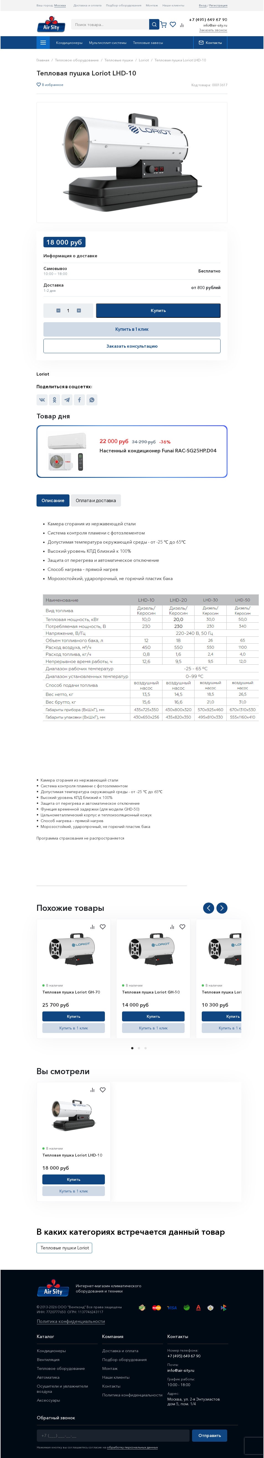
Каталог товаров (43, 42)
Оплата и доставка (96, 500)
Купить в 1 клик (132, 329)
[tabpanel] (74, 979)
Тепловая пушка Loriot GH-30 (231, 992)
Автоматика (48, 1377)
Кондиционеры (69, 42)
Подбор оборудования (123, 5)
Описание (53, 500)
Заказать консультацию (132, 346)
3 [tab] (146, 1048)
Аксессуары (48, 1400)
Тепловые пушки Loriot (64, 1247)
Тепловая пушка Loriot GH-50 (151, 992)
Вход (202, 5)
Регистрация (218, 5)
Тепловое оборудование (61, 1368)
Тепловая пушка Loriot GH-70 (71, 992)
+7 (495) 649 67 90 (208, 19)
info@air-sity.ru (215, 25)
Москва (60, 5)
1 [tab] (132, 1048)
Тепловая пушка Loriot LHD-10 (72, 1155)
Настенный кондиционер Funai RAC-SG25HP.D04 (158, 451)
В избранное (52, 85)
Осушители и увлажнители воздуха (62, 1388)
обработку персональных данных (132, 1447)
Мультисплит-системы (107, 42)
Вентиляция (48, 1359)
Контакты (210, 42)
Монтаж (152, 5)
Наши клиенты (173, 5)
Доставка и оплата (88, 5)
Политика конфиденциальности (71, 1321)
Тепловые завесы (148, 42)
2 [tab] (139, 1048)
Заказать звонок (213, 30)
